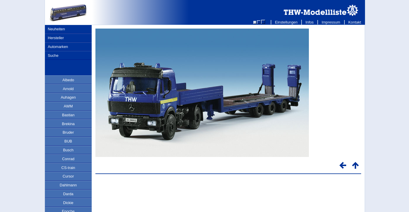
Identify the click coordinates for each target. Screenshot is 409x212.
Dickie (68, 203)
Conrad (68, 159)
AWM (68, 106)
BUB (68, 141)
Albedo (68, 80)
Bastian (68, 115)
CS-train (68, 167)
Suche (53, 55)
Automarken (58, 46)
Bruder (68, 132)
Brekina (68, 124)
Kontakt (355, 22)
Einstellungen (286, 22)
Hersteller (56, 38)
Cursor (68, 176)
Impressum (331, 22)
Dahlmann (68, 185)
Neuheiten (56, 29)
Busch (68, 150)
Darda (68, 194)
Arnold (68, 89)
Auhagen (68, 97)
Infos (310, 22)
